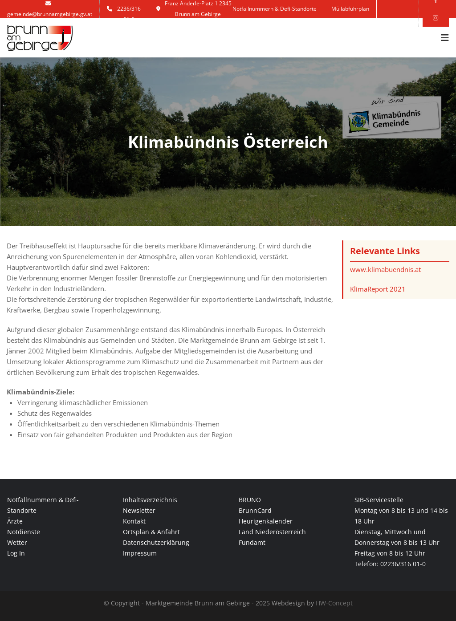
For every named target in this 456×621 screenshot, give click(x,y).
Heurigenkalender (266, 521)
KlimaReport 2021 (378, 288)
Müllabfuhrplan (350, 8)
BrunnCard (255, 510)
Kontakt (314, 26)
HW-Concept (334, 603)
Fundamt (252, 542)
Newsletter (139, 510)
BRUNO (250, 499)
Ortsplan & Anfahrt (151, 532)
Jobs (285, 26)
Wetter (17, 542)
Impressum (140, 553)
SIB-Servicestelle (378, 499)
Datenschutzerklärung (156, 542)
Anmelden (252, 26)
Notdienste (23, 532)
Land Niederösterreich (272, 532)
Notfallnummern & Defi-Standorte (274, 8)
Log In (16, 553)
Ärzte (15, 521)
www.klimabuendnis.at (385, 269)
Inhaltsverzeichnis (150, 499)
